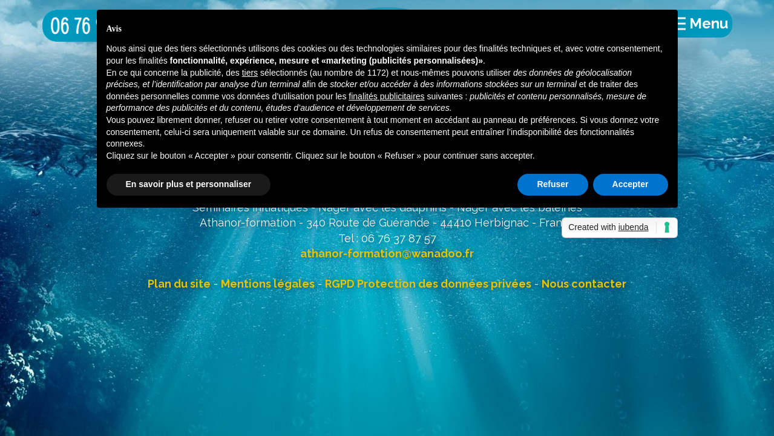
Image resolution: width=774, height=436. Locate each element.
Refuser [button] (552, 184)
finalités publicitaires (386, 96)
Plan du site (179, 283)
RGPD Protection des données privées (428, 283)
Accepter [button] (630, 184)
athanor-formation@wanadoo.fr (387, 253)
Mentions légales (268, 283)
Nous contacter (584, 283)
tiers (250, 73)
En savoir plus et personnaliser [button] (189, 184)
